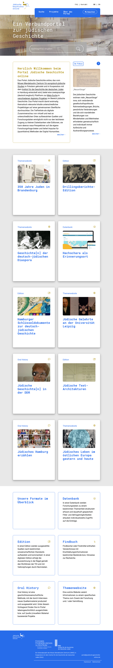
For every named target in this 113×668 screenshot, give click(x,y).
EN (99, 4)
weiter (60, 134)
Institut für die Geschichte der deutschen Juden (43, 89)
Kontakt (84, 4)
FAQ (76, 4)
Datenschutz (96, 662)
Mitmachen (90, 12)
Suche (41, 12)
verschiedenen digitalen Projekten (32, 98)
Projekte (53, 12)
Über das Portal (67, 13)
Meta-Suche (52, 95)
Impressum (87, 662)
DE (94, 4)
